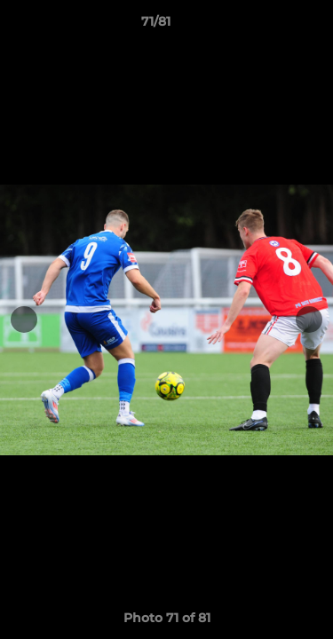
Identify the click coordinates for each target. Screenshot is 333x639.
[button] (269, 26)
